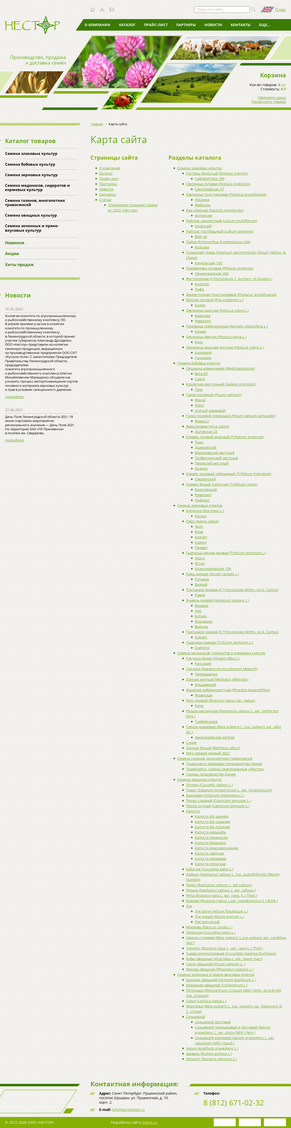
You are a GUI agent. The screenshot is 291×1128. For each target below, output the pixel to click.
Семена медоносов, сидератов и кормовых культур (37, 187)
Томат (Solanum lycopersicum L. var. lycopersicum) (229, 790)
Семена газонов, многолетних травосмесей (35, 202)
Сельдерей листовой (213, 1022)
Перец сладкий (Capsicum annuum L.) (218, 800)
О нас (280, 9)
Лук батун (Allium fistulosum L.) (221, 911)
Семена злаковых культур (31, 153)
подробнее (14, 396)
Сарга (200, 379)
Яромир (201, 605)
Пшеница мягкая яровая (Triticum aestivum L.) (226, 552)
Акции (12, 253)
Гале (199, 389)
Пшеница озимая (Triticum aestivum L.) (219, 642)
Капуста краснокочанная (216, 848)
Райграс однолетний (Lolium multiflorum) (221, 220)
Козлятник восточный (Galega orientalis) (221, 384)
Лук (189, 906)
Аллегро (202, 284)
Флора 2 (202, 421)
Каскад (201, 516)
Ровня (200, 595)
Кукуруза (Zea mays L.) (205, 510)
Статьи (266, 24)
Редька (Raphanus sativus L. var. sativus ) (221, 890)
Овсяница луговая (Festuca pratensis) (218, 183)
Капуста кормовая (210, 858)
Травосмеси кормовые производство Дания (224, 763)
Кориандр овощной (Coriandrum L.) (216, 985)
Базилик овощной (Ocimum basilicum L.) (221, 979)
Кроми (200, 331)
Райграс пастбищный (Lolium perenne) (219, 231)
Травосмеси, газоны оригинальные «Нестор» (225, 769)
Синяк (191, 742)
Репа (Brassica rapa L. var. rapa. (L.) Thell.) (221, 895)
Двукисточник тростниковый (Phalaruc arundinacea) (231, 294)
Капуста (193, 811)
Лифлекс (202, 500)
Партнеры (186, 24)
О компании (97, 24)
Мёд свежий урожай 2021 (208, 753)
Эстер (200, 563)
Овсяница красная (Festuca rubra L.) (217, 310)
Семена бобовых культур (30, 164)
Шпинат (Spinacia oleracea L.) (211, 1058)
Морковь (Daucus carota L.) (209, 927)
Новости (213, 24)
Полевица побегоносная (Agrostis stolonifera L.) (227, 326)
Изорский (203, 226)
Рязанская (203, 695)
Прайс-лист (156, 24)
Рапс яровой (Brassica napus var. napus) (220, 700)
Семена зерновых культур (31, 174)
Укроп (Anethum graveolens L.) (212, 1048)
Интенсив (203, 215)
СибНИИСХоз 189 (209, 178)
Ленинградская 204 (211, 273)
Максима (202, 315)
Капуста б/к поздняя (212, 827)
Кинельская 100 (208, 263)
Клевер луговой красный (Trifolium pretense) (225, 436)
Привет (201, 547)
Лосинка (202, 199)
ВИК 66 (201, 236)
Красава (202, 247)
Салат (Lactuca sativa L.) (206, 1000)
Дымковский (205, 447)
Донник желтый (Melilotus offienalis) (217, 679)
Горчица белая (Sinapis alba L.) (212, 658)
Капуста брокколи (210, 842)
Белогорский (206, 489)
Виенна (201, 626)
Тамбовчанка (206, 721)
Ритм (199, 705)
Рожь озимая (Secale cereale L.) (212, 574)
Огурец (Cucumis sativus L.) (209, 784)
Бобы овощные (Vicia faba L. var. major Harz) (224, 958)
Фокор (200, 400)
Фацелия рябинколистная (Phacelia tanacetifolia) (228, 689)
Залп (199, 526)
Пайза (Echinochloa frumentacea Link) (218, 241)
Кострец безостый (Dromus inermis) (217, 173)
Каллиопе (203, 352)
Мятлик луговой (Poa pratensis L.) (214, 299)
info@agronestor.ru (128, 1109)
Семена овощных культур (31, 215)
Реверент (203, 321)
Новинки (14, 242)
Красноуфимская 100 (213, 568)
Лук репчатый (207, 921)
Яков (199, 531)
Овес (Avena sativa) (202, 521)
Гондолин (203, 357)
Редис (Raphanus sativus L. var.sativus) (219, 885)
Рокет (199, 405)
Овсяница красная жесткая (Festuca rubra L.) (224, 347)
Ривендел (203, 494)
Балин (200, 305)
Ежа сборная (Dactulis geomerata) (215, 210)
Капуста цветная (209, 853)
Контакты (241, 24)
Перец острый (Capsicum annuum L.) (218, 805)
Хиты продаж (19, 264)
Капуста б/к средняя (212, 821)
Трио (199, 442)
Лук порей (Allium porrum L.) (219, 916)
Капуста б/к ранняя (211, 816)
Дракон (201, 468)
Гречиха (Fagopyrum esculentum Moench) (222, 668)
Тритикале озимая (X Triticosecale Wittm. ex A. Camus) (232, 632)
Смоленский (205, 479)
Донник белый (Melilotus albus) (213, 747)
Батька (201, 616)
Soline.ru (149, 1122)
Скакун (201, 542)
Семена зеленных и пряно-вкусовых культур (32, 227)
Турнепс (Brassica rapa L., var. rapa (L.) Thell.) (224, 948)
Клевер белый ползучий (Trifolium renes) (221, 484)
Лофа (199, 289)
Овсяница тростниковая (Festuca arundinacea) (226, 194)
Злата (200, 558)
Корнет (201, 637)
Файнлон (202, 205)
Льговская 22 (206, 431)
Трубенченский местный (216, 458)
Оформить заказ (272, 98)
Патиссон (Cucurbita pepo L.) (210, 932)
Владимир (203, 621)
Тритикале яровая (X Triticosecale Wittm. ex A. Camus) (232, 589)
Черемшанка (206, 674)
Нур (198, 610)
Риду (199, 342)
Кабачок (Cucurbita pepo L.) (209, 869)
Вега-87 (201, 373)
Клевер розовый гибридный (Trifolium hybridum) (228, 473)
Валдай (201, 584)
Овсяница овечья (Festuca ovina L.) (216, 336)
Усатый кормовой (210, 410)
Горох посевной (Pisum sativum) (213, 394)
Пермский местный (211, 463)
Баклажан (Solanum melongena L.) (215, 795)
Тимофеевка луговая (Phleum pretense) (219, 268)
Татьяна (202, 579)
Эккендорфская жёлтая (215, 737)
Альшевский (205, 684)
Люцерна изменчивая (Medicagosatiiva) (220, 368)
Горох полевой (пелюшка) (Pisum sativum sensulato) (230, 415)
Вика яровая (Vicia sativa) (207, 426)
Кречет (201, 537)
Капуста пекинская (211, 837)
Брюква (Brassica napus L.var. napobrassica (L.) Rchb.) (232, 900)
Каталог (127, 24)
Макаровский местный (215, 452)
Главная (96, 124)
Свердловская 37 (209, 189)
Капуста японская (210, 863)
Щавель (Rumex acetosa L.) (209, 1053)
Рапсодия (203, 663)
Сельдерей (195, 1016)
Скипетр (202, 647)
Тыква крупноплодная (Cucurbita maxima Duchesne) (231, 953)
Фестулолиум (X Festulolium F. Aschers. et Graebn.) (229, 278)
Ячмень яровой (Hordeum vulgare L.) (217, 600)
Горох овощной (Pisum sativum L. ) (215, 964)
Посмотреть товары (269, 102)
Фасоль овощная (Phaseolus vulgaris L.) (219, 969)
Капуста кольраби (210, 832)
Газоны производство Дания (211, 774)
